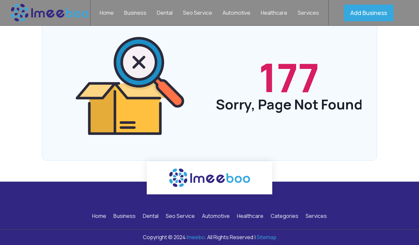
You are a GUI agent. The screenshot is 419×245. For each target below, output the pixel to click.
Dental (165, 13)
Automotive (236, 13)
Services (308, 13)
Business (135, 13)
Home (107, 13)
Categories (284, 217)
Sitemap (267, 237)
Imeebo (196, 237)
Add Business (368, 13)
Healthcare (274, 13)
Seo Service (197, 13)
